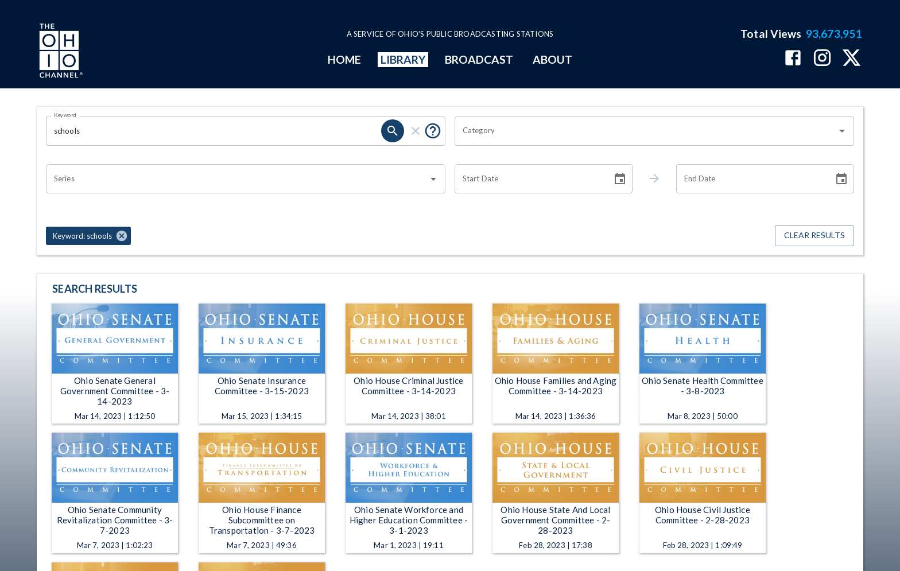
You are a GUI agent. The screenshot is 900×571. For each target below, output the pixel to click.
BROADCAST (479, 59)
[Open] (842, 131)
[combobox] (646, 131)
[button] (88, 236)
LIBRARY (403, 59)
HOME (344, 59)
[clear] (415, 130)
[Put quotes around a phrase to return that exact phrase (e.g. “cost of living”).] (433, 131)
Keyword (65, 114)
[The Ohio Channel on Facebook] (793, 59)
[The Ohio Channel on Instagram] (822, 59)
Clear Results (814, 236)
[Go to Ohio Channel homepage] (59, 52)
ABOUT (552, 59)
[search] (392, 130)
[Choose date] (619, 179)
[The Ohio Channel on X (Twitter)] (851, 59)
